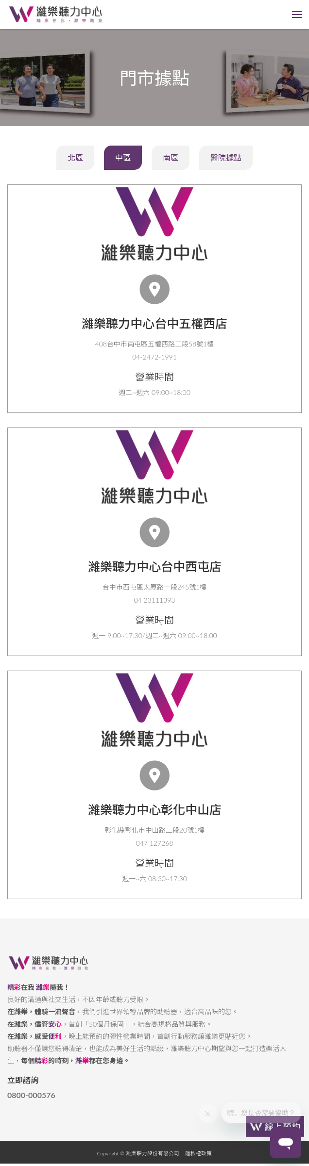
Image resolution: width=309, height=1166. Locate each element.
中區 (123, 157)
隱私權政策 (198, 1161)
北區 (75, 157)
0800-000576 (31, 1102)
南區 (170, 157)
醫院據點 (225, 157)
